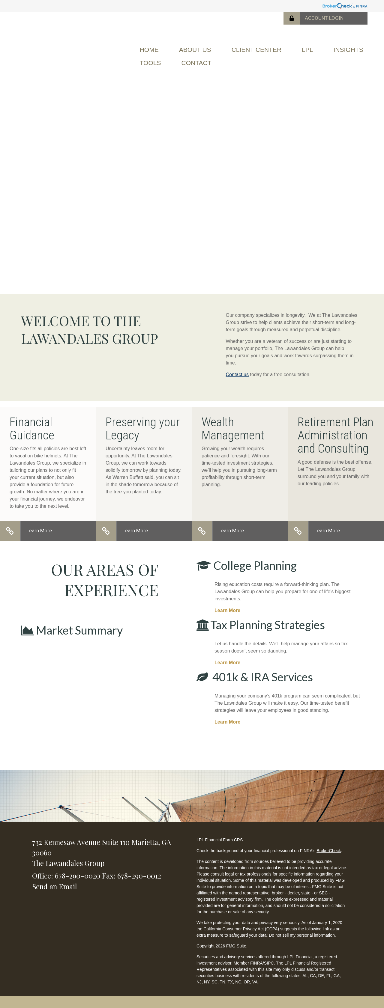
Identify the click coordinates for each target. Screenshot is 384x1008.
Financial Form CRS (224, 839)
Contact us (237, 374)
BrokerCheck (328, 850)
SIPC (269, 963)
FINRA (256, 963)
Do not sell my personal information (301, 935)
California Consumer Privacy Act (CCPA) (241, 928)
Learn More (39, 531)
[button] (195, 49)
